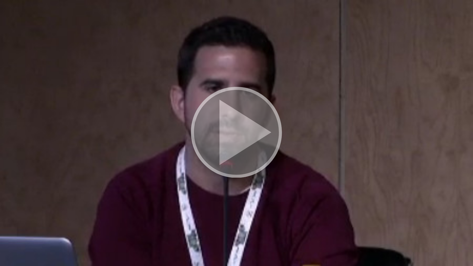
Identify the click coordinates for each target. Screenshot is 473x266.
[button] (236, 133)
